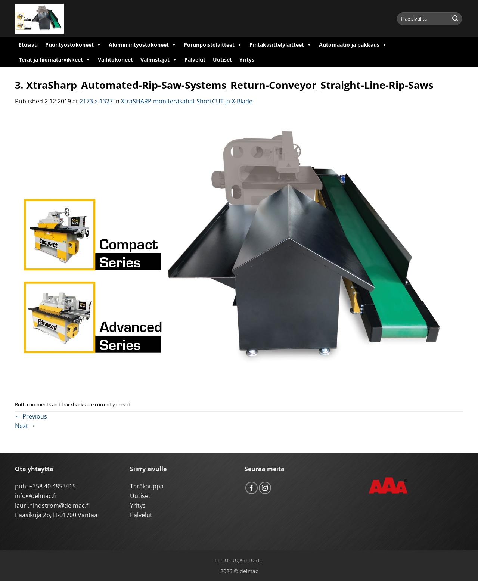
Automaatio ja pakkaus (353, 44)
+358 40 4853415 (52, 486)
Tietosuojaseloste (239, 560)
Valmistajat (158, 59)
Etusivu (28, 44)
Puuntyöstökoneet (73, 44)
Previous (31, 416)
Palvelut (194, 59)
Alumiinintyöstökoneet (142, 44)
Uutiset (222, 59)
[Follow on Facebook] (251, 488)
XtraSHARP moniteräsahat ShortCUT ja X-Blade (186, 101)
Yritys (246, 59)
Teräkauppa (147, 486)
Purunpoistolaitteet (213, 44)
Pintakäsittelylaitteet (280, 44)
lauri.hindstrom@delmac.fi (52, 505)
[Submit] (455, 18)
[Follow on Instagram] (265, 488)
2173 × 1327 (96, 101)
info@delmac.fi (35, 496)
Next (25, 426)
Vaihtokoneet (115, 59)
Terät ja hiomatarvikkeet (54, 59)
